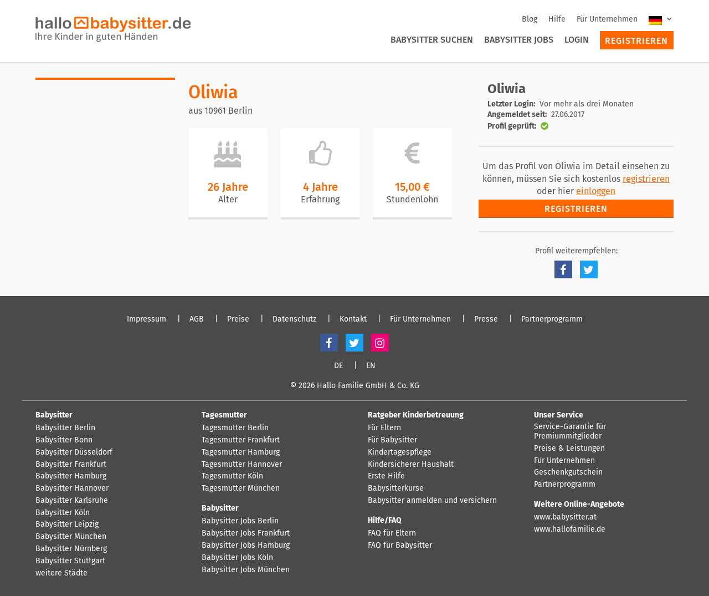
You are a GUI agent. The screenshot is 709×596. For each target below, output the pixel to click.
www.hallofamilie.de (569, 529)
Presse (486, 319)
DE (338, 365)
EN (371, 365)
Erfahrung (320, 199)
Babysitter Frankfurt (70, 464)
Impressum (146, 319)
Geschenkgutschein (568, 472)
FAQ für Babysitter (400, 545)
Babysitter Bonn (64, 440)
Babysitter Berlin (65, 428)
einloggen (595, 191)
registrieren (646, 179)
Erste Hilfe (386, 476)
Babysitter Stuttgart (70, 561)
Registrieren (636, 40)
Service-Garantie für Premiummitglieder (570, 431)
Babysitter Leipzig (67, 524)
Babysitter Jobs (518, 39)
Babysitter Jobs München (246, 570)
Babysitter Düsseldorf (73, 452)
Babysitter (54, 415)
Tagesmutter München (241, 488)
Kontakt (353, 319)
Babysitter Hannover (72, 488)
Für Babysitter (392, 440)
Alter (228, 199)
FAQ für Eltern (392, 533)
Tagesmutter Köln (232, 476)
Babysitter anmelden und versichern (432, 500)
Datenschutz (294, 319)
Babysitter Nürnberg (71, 548)
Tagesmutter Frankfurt (241, 440)
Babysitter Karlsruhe (71, 500)
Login (576, 39)
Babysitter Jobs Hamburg (246, 545)
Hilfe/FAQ (385, 520)
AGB (196, 319)
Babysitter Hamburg (70, 476)
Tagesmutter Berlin (235, 428)
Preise (238, 319)
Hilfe (557, 19)
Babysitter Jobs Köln (237, 557)
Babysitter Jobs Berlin (240, 521)
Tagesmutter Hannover (242, 464)
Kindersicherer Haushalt (411, 464)
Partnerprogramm (552, 319)
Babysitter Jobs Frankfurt (246, 533)
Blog (529, 19)
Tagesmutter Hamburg (241, 452)
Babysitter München (70, 536)
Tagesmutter (224, 415)
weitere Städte (61, 573)
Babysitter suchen (432, 39)
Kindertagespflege (399, 452)
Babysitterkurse (396, 488)
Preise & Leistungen (569, 448)
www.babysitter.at (565, 517)
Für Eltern (384, 428)
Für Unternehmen (607, 19)
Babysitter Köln (62, 512)
